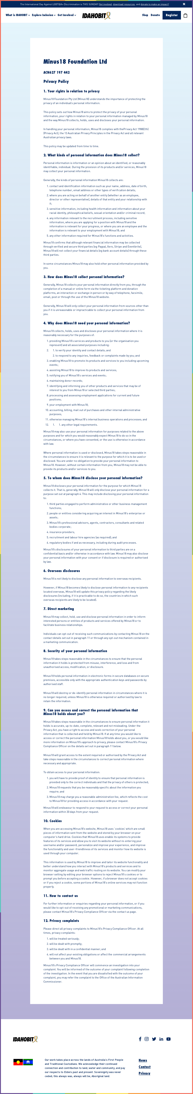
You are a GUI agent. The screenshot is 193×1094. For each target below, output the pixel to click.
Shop (145, 15)
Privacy (144, 1073)
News (143, 1060)
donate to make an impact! (155, 4)
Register (172, 15)
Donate (155, 15)
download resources (124, 4)
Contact (145, 1067)
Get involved (105, 4)
